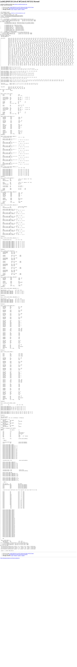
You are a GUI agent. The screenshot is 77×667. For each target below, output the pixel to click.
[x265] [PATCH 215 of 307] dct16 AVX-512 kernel (17, 8)
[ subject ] (19, 9)
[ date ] (12, 9)
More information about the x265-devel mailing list (10, 665)
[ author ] (23, 9)
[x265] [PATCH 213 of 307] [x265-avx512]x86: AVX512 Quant (22, 7)
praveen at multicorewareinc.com (18, 13)
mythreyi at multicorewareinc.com (20, 4)
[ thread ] (15, 9)
